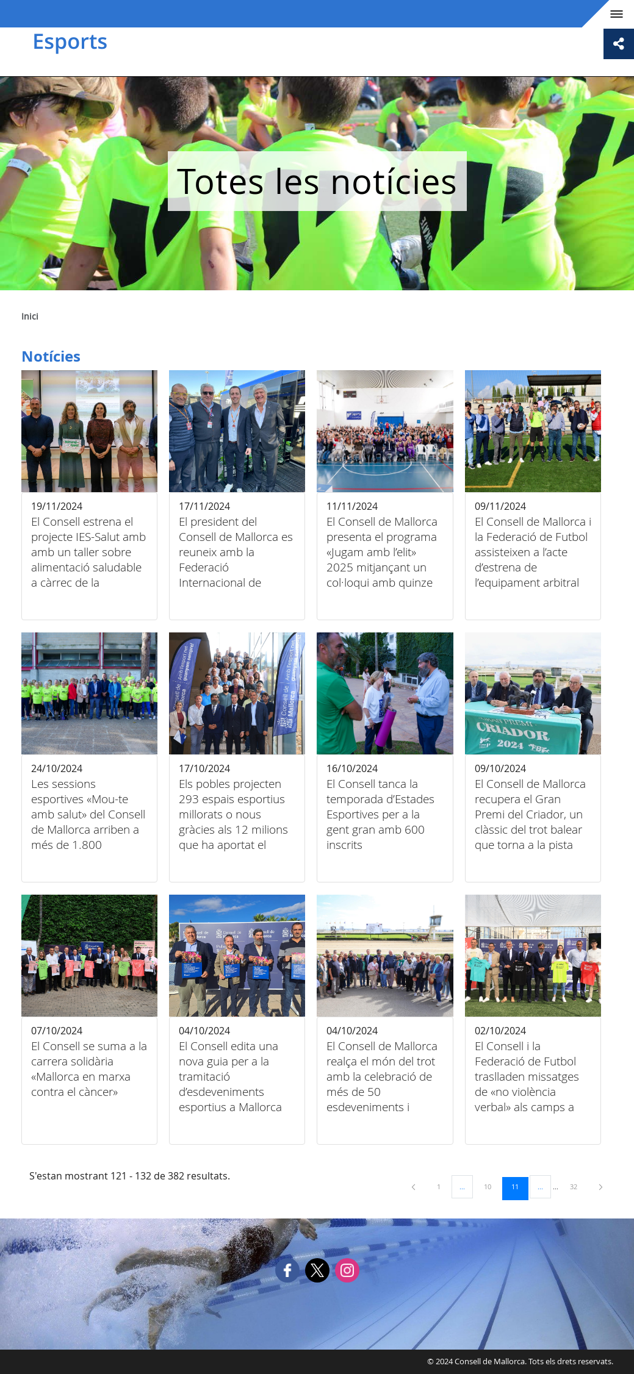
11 (519, 1186)
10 (491, 1186)
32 (577, 1186)
